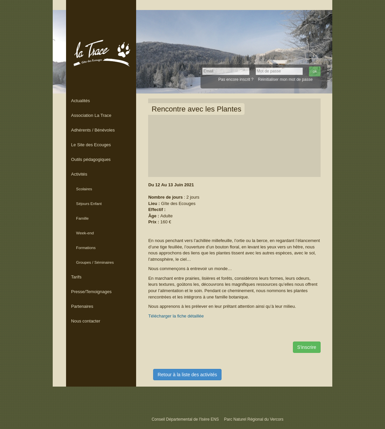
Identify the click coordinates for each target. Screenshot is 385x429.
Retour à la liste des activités (187, 374)
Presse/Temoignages (91, 291)
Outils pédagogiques (91, 159)
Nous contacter (85, 321)
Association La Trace (91, 115)
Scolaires (84, 189)
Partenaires (82, 306)
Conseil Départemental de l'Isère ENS (185, 419)
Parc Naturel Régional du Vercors (253, 419)
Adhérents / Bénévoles (93, 130)
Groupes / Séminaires (95, 262)
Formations (85, 247)
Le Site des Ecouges (91, 144)
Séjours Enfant (89, 203)
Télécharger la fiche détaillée (176, 315)
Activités (79, 174)
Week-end (85, 233)
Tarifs (76, 276)
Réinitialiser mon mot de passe (285, 79)
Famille (82, 218)
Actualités (80, 100)
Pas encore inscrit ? (235, 79)
